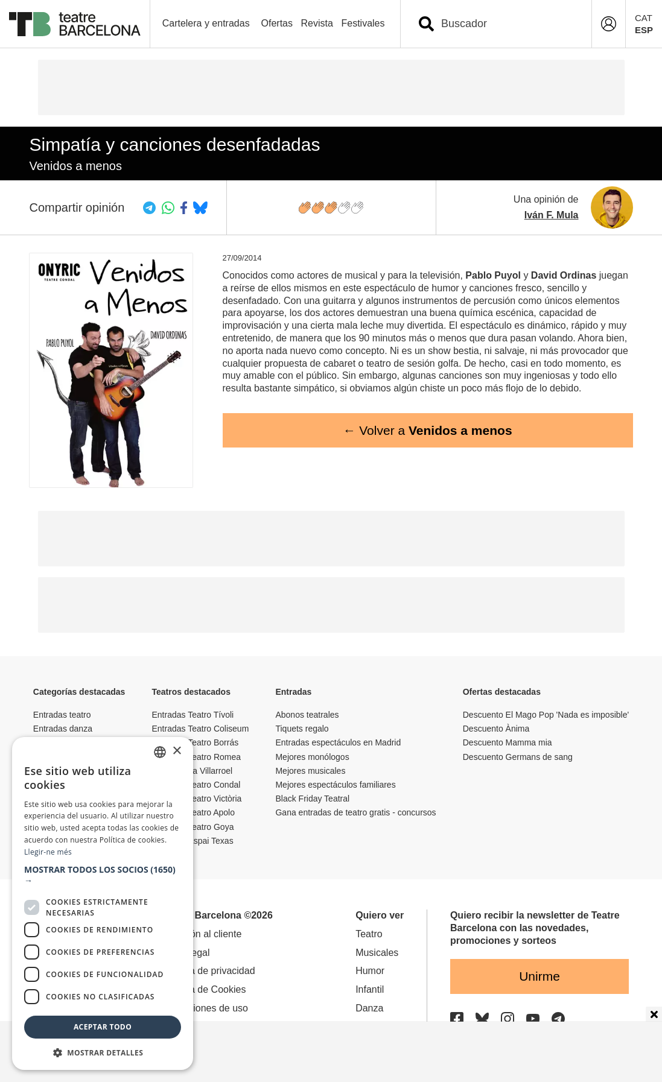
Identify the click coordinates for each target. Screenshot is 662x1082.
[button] (102, 875)
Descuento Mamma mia (507, 742)
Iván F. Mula (551, 215)
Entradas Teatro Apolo (193, 812)
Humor (369, 971)
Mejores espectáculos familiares (335, 784)
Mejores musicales (310, 771)
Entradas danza (62, 728)
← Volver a (427, 430)
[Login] (608, 23)
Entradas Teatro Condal (196, 784)
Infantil (369, 989)
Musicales (376, 953)
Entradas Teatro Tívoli (193, 715)
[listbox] (160, 752)
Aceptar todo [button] (103, 1027)
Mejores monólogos (312, 757)
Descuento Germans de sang (518, 757)
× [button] (176, 751)
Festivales (362, 23)
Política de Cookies (204, 989)
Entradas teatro (62, 715)
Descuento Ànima (496, 728)
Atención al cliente (202, 934)
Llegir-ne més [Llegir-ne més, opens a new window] (48, 852)
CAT (643, 18)
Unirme (539, 976)
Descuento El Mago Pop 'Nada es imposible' (546, 715)
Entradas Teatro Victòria (197, 798)
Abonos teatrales (307, 715)
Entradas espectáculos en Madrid (338, 742)
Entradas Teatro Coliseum (200, 728)
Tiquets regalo (301, 728)
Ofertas (277, 23)
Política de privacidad (209, 971)
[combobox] (506, 23)
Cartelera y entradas (206, 23)
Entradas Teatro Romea (196, 757)
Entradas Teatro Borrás (195, 742)
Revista (317, 23)
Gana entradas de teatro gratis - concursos (355, 812)
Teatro (368, 934)
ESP (644, 30)
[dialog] (102, 903)
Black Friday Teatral (312, 798)
